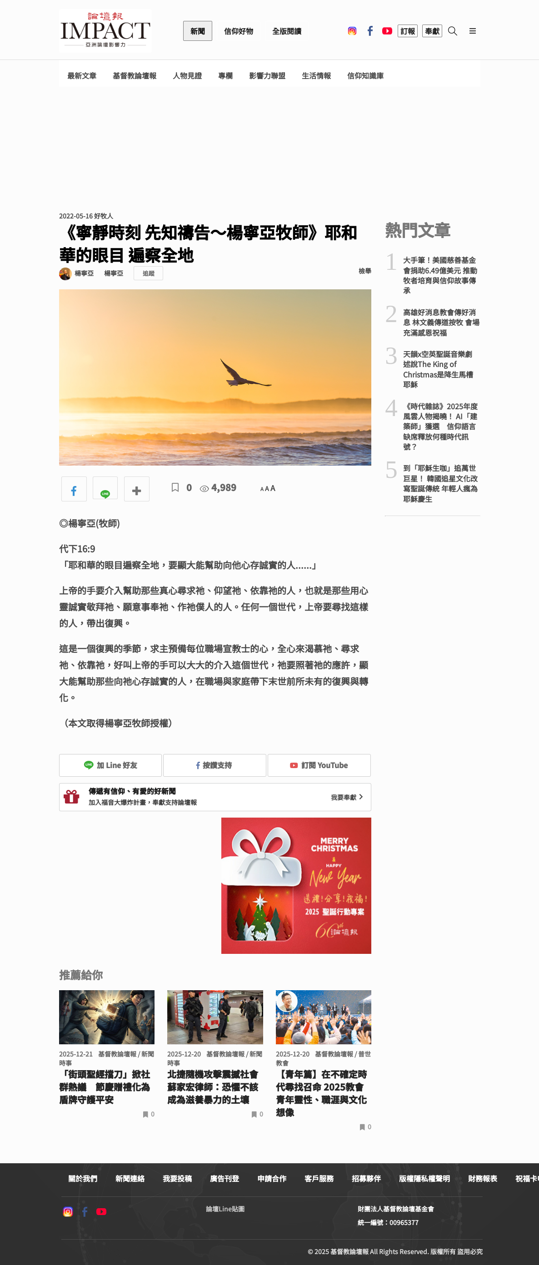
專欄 (225, 75)
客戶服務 (319, 1178)
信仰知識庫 (365, 75)
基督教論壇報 (134, 75)
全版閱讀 (286, 30)
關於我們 (82, 1178)
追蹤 (149, 273)
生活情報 (316, 75)
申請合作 (271, 1178)
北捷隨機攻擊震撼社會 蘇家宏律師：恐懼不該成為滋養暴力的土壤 (215, 1087)
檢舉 (365, 270)
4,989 (218, 487)
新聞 (197, 30)
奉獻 (432, 30)
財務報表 (482, 1178)
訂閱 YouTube (319, 764)
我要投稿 (177, 1178)
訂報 (407, 30)
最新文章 (81, 75)
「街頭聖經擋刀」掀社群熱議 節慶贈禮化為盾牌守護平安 (104, 1087)
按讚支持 (214, 764)
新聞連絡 (130, 1178)
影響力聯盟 (267, 75)
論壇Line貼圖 (225, 1208)
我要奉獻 (348, 797)
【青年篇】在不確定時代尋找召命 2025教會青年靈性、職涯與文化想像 (321, 1093)
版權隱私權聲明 (424, 1178)
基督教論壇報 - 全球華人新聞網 (105, 31)
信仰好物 (238, 30)
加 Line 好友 (110, 764)
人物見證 (187, 75)
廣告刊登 (224, 1178)
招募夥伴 (366, 1178)
